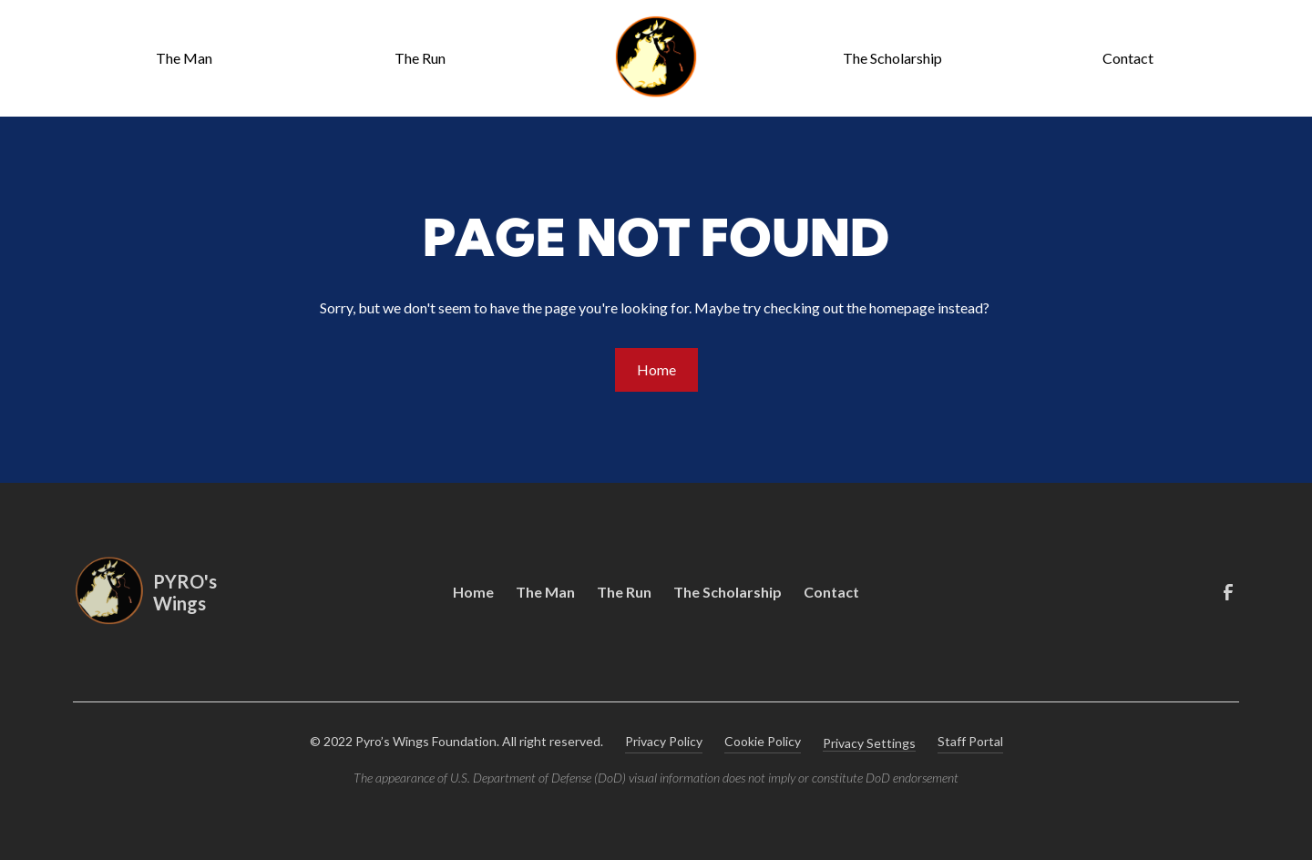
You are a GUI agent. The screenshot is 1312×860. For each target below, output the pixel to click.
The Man (184, 58)
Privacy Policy (663, 741)
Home (656, 369)
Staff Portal (970, 741)
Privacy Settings (869, 743)
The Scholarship (892, 58)
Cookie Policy (762, 741)
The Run (420, 58)
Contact (1127, 58)
